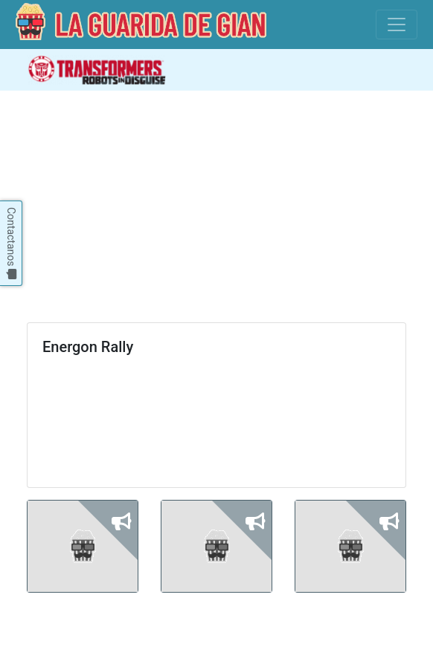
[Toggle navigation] (396, 24)
